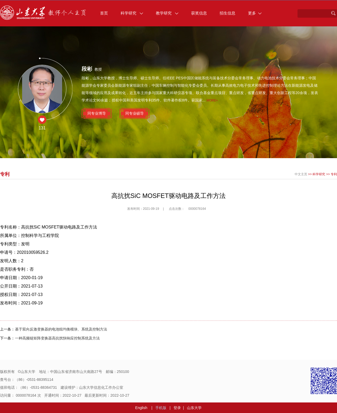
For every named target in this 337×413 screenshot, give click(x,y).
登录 (177, 408)
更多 (255, 13)
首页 (104, 13)
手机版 (160, 408)
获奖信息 (199, 13)
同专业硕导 (134, 113)
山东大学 (194, 408)
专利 (334, 174)
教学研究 (167, 13)
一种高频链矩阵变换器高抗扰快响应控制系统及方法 (57, 338)
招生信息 (227, 13)
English (141, 408)
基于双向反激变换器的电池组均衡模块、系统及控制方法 (61, 329)
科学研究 (132, 13)
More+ (212, 100)
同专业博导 (96, 113)
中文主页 (301, 174)
